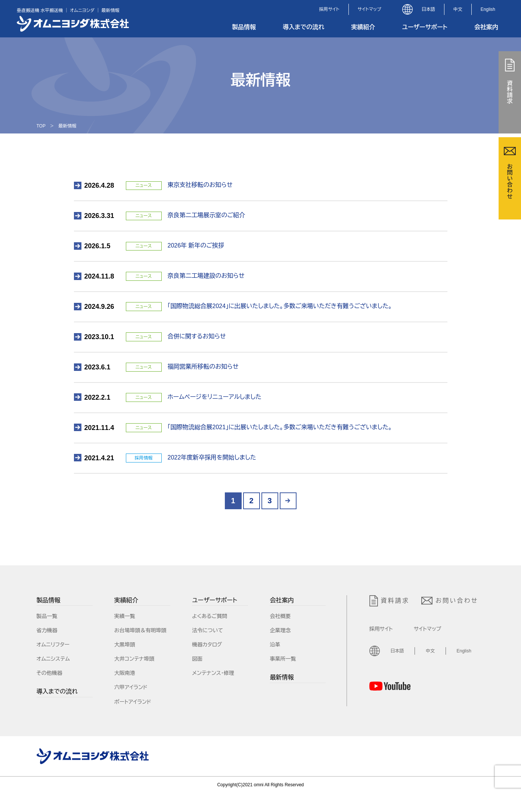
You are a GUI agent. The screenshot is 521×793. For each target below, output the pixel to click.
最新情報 (282, 677)
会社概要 (280, 616)
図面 (197, 659)
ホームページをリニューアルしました (215, 397)
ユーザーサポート (424, 27)
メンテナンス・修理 (213, 673)
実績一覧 (124, 616)
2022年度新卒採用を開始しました (212, 457)
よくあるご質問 (209, 616)
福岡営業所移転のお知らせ (203, 366)
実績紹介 (363, 27)
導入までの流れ (303, 27)
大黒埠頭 (124, 645)
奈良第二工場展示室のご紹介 (206, 215)
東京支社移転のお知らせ (200, 185)
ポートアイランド (132, 702)
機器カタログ (207, 645)
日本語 (428, 9)
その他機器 (49, 673)
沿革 (275, 645)
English (488, 9)
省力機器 (47, 630)
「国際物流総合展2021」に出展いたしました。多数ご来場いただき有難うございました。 (280, 427)
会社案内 (486, 27)
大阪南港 (124, 673)
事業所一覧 (283, 659)
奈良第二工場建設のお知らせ (206, 276)
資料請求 (389, 600)
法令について (207, 630)
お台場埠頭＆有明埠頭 (140, 630)
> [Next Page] (288, 500)
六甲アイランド (131, 687)
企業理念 (280, 630)
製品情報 (244, 27)
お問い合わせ (449, 601)
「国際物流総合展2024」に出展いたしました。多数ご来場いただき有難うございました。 (280, 306)
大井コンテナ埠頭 (134, 659)
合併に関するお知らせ (197, 336)
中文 (457, 9)
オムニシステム (53, 659)
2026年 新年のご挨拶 (196, 245)
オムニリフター (53, 645)
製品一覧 (47, 616)
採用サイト (329, 9)
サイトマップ (369, 9)
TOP (41, 126)
